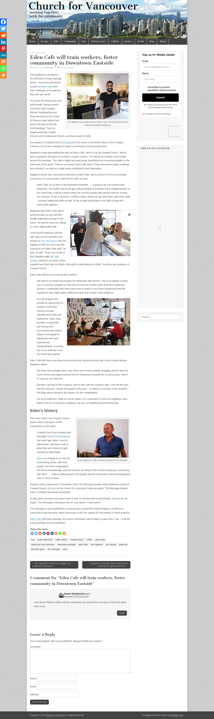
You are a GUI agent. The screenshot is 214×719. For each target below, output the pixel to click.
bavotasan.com (176, 715)
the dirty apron (38, 549)
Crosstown (68, 142)
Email (33, 686)
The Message (61, 436)
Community (70, 41)
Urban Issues (98, 41)
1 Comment (68, 67)
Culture (115, 41)
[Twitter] (36, 533)
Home (32, 41)
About (162, 41)
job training (111, 544)
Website (34, 694)
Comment (36, 646)
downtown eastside (66, 544)
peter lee (123, 544)
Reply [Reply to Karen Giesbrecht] (122, 613)
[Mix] (56, 533)
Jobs (56, 41)
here (53, 488)
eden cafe (83, 544)
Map (151, 41)
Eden (39, 458)
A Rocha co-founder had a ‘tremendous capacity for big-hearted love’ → (109, 564)
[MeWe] (52, 533)
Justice (128, 41)
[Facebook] (32, 533)
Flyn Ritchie (38, 67)
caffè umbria (61, 540)
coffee (89, 540)
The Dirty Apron (49, 240)
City (83, 41)
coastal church (77, 540)
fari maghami (97, 544)
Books (140, 41)
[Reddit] (40, 533)
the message (54, 549)
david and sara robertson (43, 544)
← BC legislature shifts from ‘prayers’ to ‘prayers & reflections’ (51, 564)
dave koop (100, 540)
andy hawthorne (44, 540)
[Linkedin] (44, 533)
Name (33, 678)
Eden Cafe (46, 86)
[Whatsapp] (60, 533)
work (65, 549)
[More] (64, 533)
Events (44, 41)
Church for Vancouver (55, 715)
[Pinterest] (48, 533)
